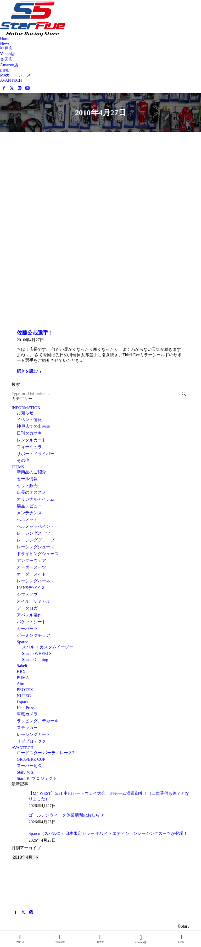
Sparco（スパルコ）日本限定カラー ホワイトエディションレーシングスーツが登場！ (108, 833)
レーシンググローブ (35, 540)
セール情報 (27, 479)
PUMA (23, 677)
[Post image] (18, 797)
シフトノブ (27, 594)
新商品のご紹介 (31, 472)
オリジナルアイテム (35, 499)
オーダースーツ (31, 567)
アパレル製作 (29, 615)
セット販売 (27, 485)
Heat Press (26, 707)
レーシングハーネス (35, 581)
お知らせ (25, 412)
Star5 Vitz (25, 772)
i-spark (22, 701)
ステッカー (27, 727)
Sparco (22, 642)
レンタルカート (31, 440)
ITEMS (18, 467)
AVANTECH (23, 748)
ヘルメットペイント (35, 526)
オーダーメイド (31, 574)
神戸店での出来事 (33, 426)
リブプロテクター (33, 741)
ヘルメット (27, 519)
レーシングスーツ (33, 533)
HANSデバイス (31, 587)
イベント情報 (29, 419)
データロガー (29, 608)
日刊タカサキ (29, 433)
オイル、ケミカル (33, 601)
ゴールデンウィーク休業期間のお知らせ (66, 815)
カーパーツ (27, 628)
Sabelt (22, 665)
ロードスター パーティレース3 (45, 753)
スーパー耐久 (29, 765)
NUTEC (24, 695)
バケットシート (31, 622)
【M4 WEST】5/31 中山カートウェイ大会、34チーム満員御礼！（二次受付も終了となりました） (109, 796)
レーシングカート (33, 734)
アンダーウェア (31, 560)
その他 (23, 460)
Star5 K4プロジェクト (37, 778)
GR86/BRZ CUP (31, 759)
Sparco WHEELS (37, 653)
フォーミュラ (29, 447)
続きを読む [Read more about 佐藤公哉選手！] (29, 371)
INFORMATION (26, 408)
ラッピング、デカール (38, 721)
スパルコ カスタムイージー (47, 647)
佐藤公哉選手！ (35, 333)
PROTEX (25, 689)
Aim (20, 683)
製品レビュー (29, 506)
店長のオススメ (31, 492)
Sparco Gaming (35, 659)
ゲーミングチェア (33, 635)
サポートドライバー (35, 453)
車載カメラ (27, 714)
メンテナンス (29, 513)
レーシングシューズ (35, 547)
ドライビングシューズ (38, 553)
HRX (21, 671)
